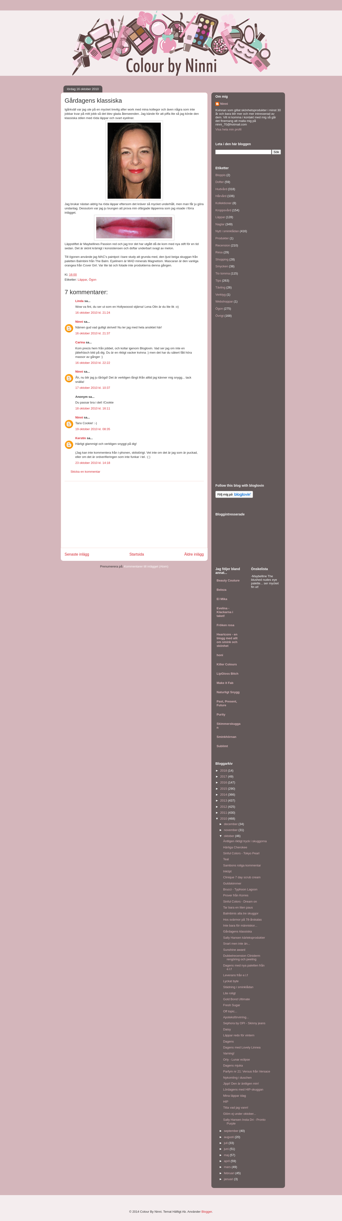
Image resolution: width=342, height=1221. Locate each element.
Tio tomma (222, 273)
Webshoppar (224, 301)
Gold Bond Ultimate (236, 999)
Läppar (82, 279)
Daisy (227, 1029)
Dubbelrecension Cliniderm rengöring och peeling (241, 957)
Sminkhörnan (226, 737)
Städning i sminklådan (238, 987)
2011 (224, 812)
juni (227, 1149)
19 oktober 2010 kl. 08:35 (92, 429)
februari (229, 1173)
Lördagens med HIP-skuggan (243, 1089)
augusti (229, 1137)
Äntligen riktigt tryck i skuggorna (245, 841)
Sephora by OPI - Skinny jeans (244, 1023)
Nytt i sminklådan (227, 231)
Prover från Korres (235, 895)
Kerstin (80, 438)
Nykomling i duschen (237, 1077)
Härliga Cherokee (235, 847)
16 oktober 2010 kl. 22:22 (92, 363)
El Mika (222, 599)
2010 (224, 818)
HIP (225, 1101)
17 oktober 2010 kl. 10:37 (92, 387)
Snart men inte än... (236, 943)
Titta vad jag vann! (235, 1107)
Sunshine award (234, 950)
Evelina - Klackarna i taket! (225, 612)
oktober (229, 836)
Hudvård (221, 189)
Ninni (79, 321)
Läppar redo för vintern (238, 1035)
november (231, 830)
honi (220, 655)
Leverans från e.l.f (235, 975)
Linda (79, 301)
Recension (222, 245)
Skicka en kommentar (85, 471)
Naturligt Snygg (228, 692)
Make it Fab (225, 683)
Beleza (221, 589)
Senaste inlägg (77, 554)
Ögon (92, 279)
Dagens (228, 1041)
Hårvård (220, 196)
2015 (224, 788)
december (231, 824)
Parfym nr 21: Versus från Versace (246, 1071)
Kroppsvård (223, 210)
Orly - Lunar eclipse (236, 1059)
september (231, 1131)
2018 (224, 770)
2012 (224, 806)
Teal (226, 859)
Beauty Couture (228, 580)
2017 (224, 776)
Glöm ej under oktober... (239, 1113)
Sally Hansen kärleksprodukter (244, 937)
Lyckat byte (230, 981)
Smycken (221, 266)
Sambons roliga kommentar (242, 865)
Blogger (206, 1211)
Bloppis (220, 175)
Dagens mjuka (233, 1065)
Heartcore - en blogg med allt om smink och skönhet (227, 640)
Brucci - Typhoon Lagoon (240, 889)
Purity (221, 714)
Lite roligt (229, 993)
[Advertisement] (134, 514)
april (227, 1161)
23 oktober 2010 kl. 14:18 (92, 463)
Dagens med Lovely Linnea (242, 1047)
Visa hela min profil (228, 129)
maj (227, 1155)
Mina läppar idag (234, 1095)
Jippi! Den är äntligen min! (241, 1083)
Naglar (219, 224)
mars (228, 1167)
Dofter (219, 182)
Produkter (222, 238)
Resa (219, 252)
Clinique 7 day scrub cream (242, 877)
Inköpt (227, 871)
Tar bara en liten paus (238, 907)
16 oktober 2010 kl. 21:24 (92, 312)
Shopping (221, 259)
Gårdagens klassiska (237, 931)
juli (226, 1143)
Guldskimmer (232, 883)
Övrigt (219, 315)
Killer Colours (227, 664)
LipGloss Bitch (227, 673)
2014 (224, 794)
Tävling (220, 287)
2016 (224, 782)
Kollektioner (223, 203)
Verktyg (220, 294)
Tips (218, 280)
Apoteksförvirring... (236, 1017)
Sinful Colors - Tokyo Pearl (241, 853)
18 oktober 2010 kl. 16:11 (92, 408)
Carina (80, 342)
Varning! (228, 1053)
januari (229, 1179)
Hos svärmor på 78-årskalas (242, 919)
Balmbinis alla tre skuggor (240, 913)
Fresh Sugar (231, 1005)
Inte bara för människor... (240, 925)
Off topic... (230, 1011)
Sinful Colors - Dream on (240, 901)
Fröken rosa (225, 625)
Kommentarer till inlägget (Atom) (146, 566)
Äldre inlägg (194, 554)
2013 (224, 800)
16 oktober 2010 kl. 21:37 (92, 333)
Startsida (136, 554)
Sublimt (222, 746)
